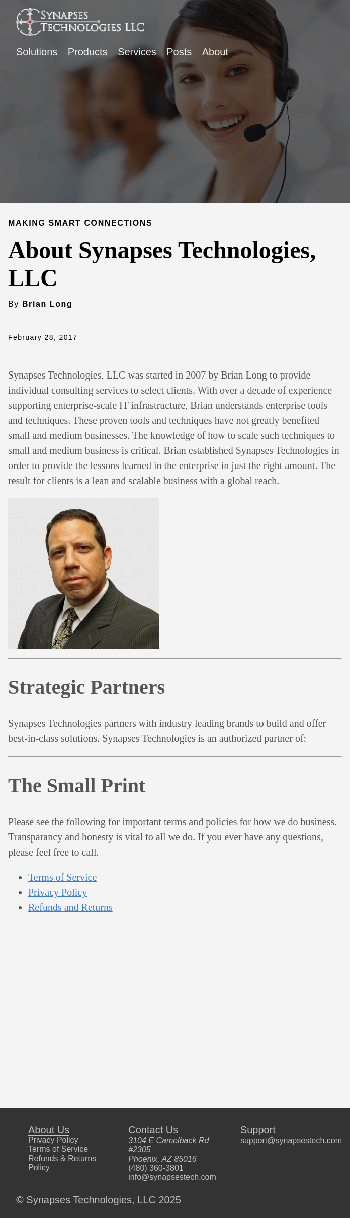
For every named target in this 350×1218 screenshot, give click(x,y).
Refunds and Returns (70, 907)
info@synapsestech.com (172, 1177)
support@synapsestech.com (291, 1140)
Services (137, 51)
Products (88, 51)
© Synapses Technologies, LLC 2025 (98, 1199)
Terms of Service (62, 877)
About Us (48, 1129)
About (215, 51)
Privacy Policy (57, 892)
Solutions (36, 51)
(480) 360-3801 (155, 1168)
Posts (179, 51)
